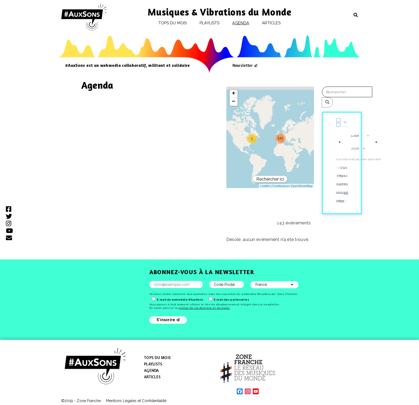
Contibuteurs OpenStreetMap (292, 186)
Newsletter (242, 65)
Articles (271, 23)
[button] (252, 138)
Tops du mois (172, 23)
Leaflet (265, 186)
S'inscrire (168, 320)
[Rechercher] (327, 102)
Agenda (240, 23)
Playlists (209, 23)
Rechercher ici (270, 179)
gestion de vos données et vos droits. (204, 307)
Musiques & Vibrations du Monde (220, 12)
